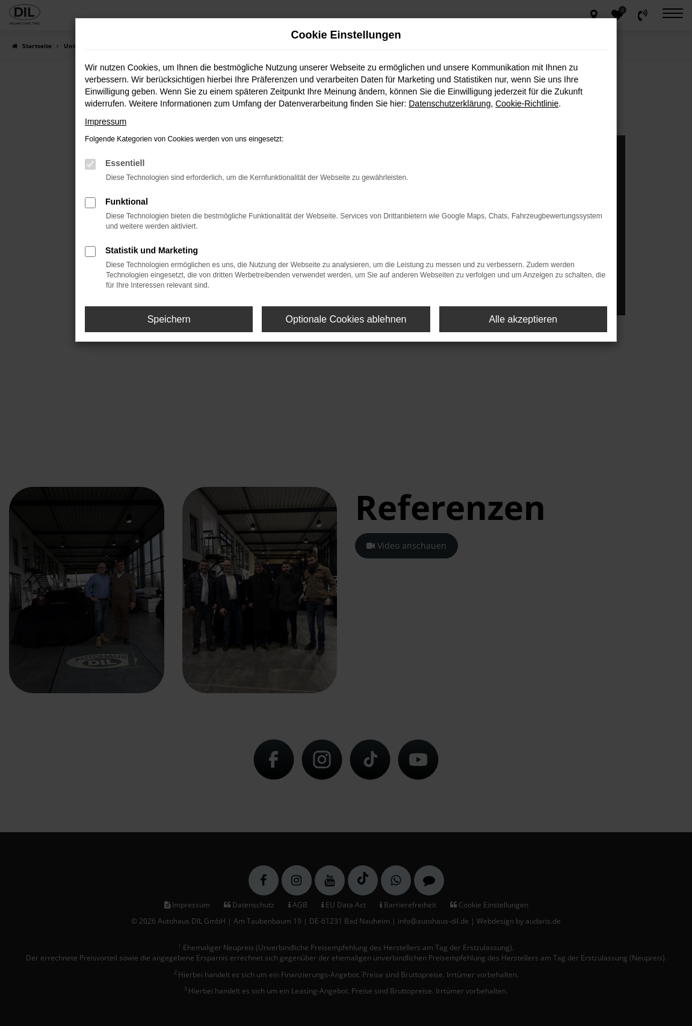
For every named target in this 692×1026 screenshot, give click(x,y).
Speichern (169, 319)
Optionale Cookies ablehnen (345, 319)
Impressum (105, 121)
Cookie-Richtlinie (526, 103)
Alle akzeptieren (523, 319)
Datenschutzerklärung (449, 103)
